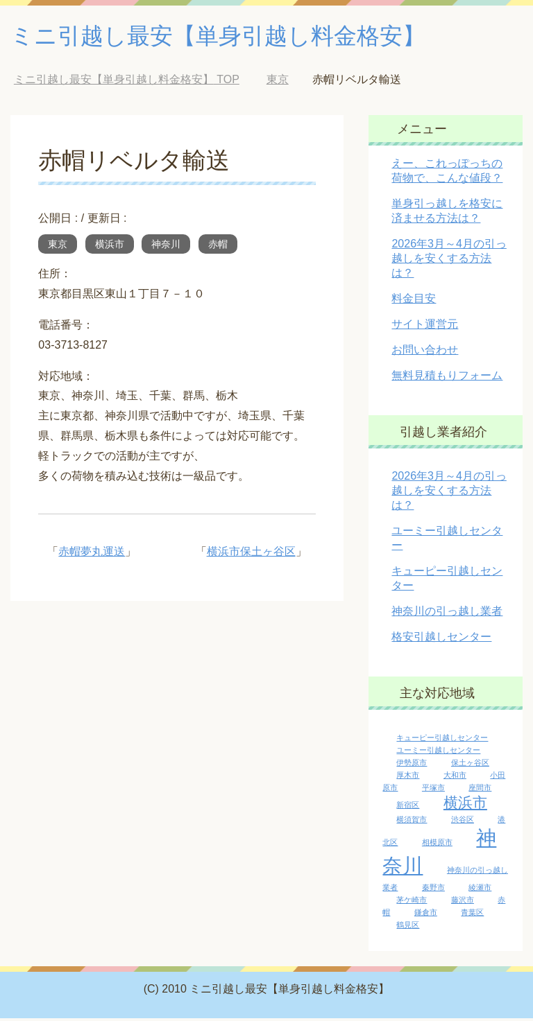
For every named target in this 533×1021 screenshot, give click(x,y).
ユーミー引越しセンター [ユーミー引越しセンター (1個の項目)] (438, 753)
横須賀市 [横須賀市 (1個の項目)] (411, 822)
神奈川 (165, 246)
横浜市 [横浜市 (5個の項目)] (465, 805)
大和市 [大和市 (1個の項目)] (454, 778)
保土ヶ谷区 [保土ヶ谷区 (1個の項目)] (470, 765)
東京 (57, 246)
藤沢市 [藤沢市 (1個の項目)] (462, 902)
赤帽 (218, 246)
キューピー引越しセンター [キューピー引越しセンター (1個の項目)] (442, 740)
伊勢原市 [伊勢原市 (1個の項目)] (411, 765)
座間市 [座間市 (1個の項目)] (479, 790)
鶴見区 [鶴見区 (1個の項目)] (407, 927)
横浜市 (109, 246)
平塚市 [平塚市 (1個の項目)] (433, 790)
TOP (126, 82)
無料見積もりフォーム (446, 378)
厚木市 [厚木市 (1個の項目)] (407, 778)
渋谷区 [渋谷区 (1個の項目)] (462, 822)
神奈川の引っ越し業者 (446, 614)
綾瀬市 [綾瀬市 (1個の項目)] (479, 890)
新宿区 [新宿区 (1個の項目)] (407, 807)
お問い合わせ (424, 352)
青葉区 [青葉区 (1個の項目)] (472, 915)
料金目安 (413, 301)
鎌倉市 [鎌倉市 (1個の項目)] (425, 915)
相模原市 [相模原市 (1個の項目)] (437, 845)
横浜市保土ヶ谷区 (251, 554)
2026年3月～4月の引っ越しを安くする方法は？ (448, 261)
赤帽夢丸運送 (91, 554)
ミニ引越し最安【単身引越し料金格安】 (236, 37)
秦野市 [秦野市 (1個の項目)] (433, 890)
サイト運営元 (424, 327)
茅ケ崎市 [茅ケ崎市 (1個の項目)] (411, 902)
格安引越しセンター (441, 639)
